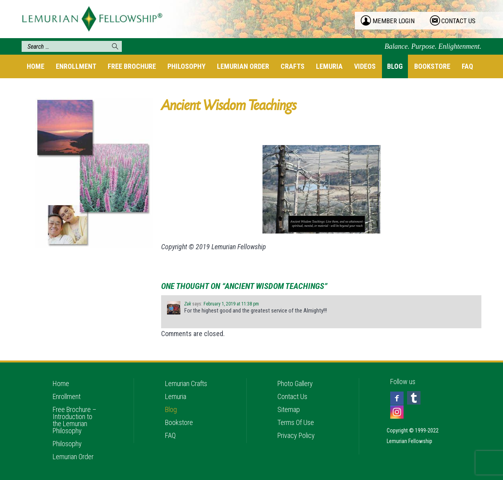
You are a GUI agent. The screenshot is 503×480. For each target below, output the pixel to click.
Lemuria (329, 66)
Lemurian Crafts (186, 383)
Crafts (293, 66)
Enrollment (76, 66)
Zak (187, 304)
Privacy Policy (296, 435)
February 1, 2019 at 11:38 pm (231, 304)
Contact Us (292, 396)
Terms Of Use (295, 422)
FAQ (467, 66)
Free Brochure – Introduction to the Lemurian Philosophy (74, 420)
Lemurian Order (243, 66)
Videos (365, 66)
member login (394, 21)
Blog (395, 66)
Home (35, 66)
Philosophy (186, 66)
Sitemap (288, 409)
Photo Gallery (295, 383)
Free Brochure (132, 66)
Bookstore (432, 66)
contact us (458, 21)
